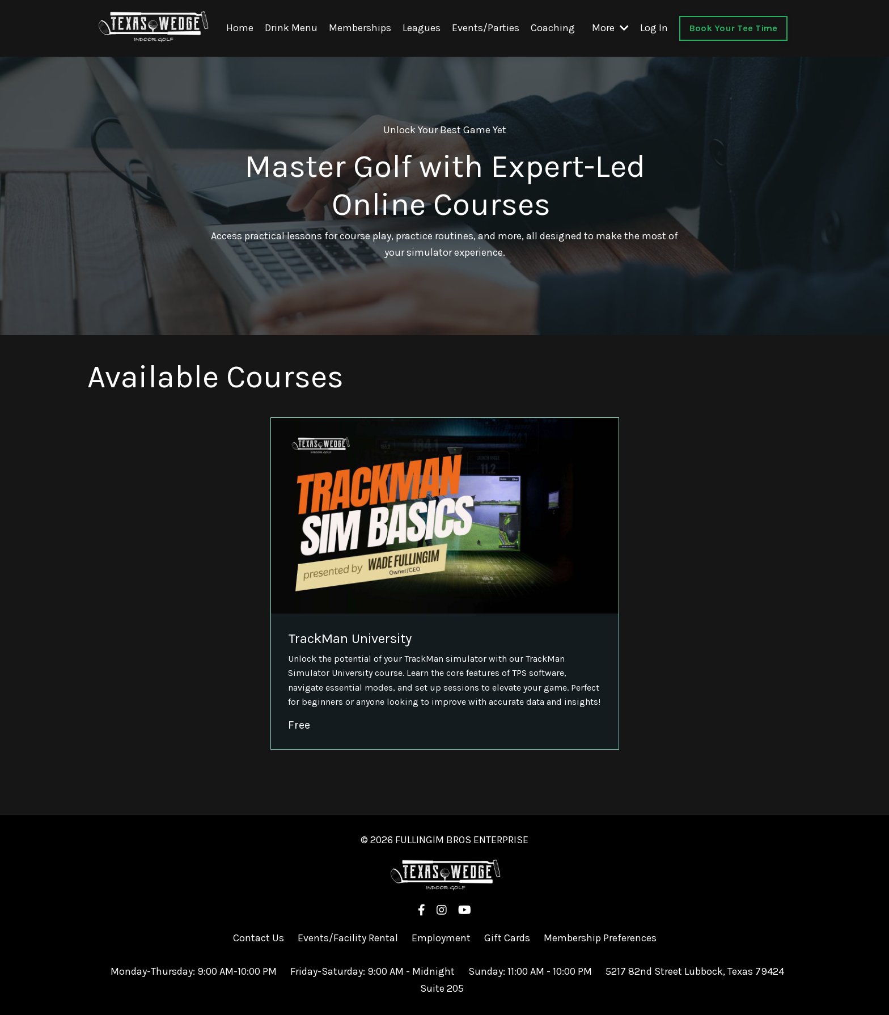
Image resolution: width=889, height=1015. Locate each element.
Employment (441, 937)
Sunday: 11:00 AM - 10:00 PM (530, 971)
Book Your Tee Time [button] (733, 27)
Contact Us (258, 937)
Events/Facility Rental (348, 937)
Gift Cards (508, 937)
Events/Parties (485, 28)
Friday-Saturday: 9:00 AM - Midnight (373, 971)
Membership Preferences (600, 937)
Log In (654, 28)
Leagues (422, 28)
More (610, 28)
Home (239, 28)
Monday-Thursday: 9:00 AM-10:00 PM (194, 971)
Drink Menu (291, 28)
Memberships (360, 28)
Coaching (553, 28)
